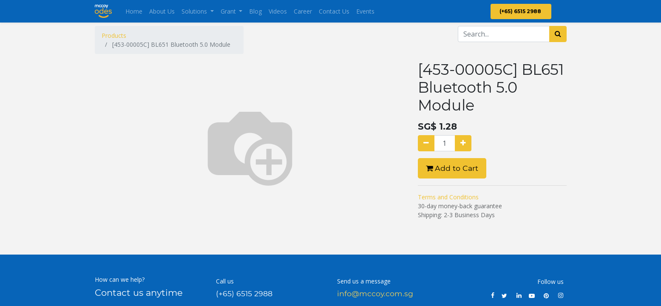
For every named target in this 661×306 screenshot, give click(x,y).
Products (114, 35)
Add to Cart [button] (452, 168)
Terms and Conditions (448, 197)
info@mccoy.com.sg (375, 293)
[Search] (558, 34)
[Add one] (463, 143)
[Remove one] (426, 143)
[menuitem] (134, 11)
